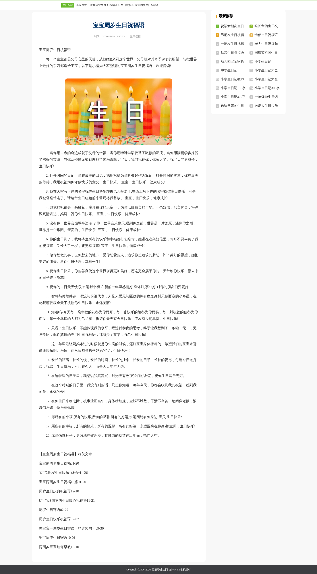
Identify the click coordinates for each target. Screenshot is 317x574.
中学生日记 (229, 70)
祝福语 (114, 5)
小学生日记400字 (233, 97)
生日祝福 (67, 5)
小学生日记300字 (267, 88)
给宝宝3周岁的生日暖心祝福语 (63, 500)
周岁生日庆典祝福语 (55, 491)
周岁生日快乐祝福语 (55, 519)
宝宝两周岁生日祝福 (55, 463)
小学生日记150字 (233, 88)
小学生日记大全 (266, 70)
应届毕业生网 (98, 5)
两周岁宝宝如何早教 (55, 547)
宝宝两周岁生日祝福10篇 (58, 482)
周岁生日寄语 (49, 510)
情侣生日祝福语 (266, 35)
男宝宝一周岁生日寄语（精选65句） (67, 528)
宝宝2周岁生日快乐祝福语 (59, 473)
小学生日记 (263, 61)
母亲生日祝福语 (232, 52)
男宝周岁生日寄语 (53, 538)
